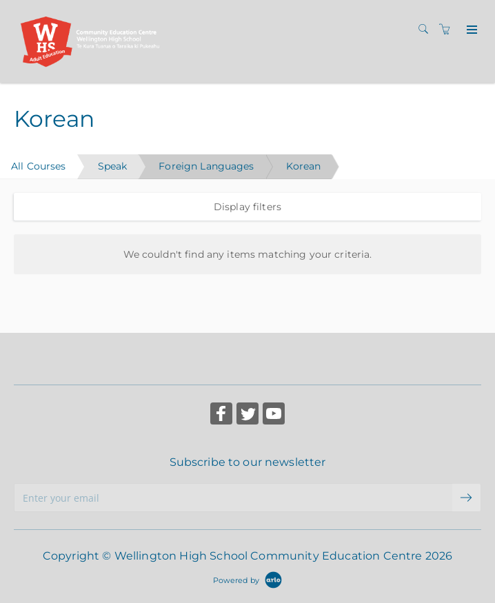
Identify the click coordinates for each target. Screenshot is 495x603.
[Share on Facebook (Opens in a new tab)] (221, 415)
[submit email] (466, 497)
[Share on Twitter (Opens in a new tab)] (247, 415)
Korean (303, 166)
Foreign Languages (206, 166)
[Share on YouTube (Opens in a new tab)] (274, 415)
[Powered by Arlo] (247, 579)
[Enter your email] (233, 497)
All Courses (38, 166)
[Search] (427, 29)
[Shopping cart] (448, 29)
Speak (113, 166)
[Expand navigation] (470, 30)
